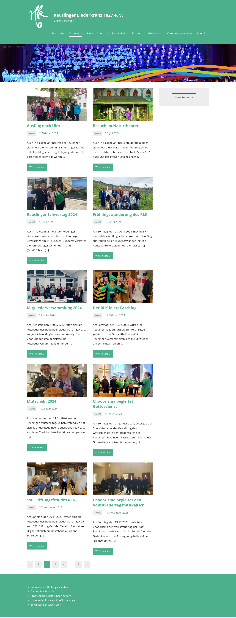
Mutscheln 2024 (41, 401)
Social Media (119, 33)
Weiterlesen (36, 167)
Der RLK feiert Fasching (115, 308)
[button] (174, 579)
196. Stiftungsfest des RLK (51, 500)
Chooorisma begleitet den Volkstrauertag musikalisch (119, 503)
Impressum (70, 614)
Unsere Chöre (97, 33)
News (31, 133)
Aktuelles (75, 33)
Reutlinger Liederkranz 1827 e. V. (100, 14)
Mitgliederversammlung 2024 (54, 308)
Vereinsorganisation (179, 33)
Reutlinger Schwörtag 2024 (52, 214)
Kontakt (202, 33)
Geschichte (155, 33)
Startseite (57, 33)
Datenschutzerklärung (81, 593)
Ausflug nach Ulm (43, 125)
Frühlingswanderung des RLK (120, 214)
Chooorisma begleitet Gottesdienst (113, 404)
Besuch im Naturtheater (116, 125)
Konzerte (137, 33)
